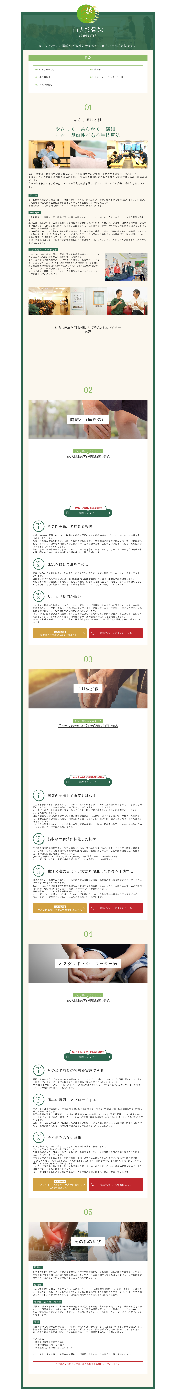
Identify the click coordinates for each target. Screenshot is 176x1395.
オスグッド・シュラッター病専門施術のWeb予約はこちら (60, 1184)
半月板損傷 (43, 77)
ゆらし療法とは (45, 69)
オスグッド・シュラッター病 (106, 77)
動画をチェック (88, 513)
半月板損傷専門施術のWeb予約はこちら (60, 908)
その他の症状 (44, 84)
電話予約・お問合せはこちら (116, 633)
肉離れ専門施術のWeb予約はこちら (60, 633)
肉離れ (95, 69)
